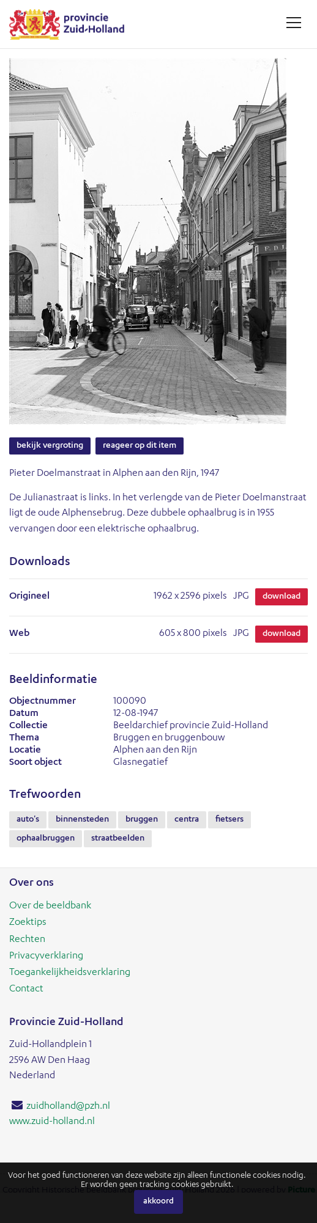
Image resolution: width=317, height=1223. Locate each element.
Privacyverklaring (46, 956)
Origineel (29, 596)
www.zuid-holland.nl (52, 1122)
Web (19, 634)
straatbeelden (117, 839)
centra (186, 820)
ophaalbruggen (46, 839)
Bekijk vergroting (50, 446)
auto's (28, 820)
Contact (26, 989)
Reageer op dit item (139, 446)
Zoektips (28, 923)
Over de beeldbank (50, 906)
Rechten (27, 940)
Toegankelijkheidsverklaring (69, 973)
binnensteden (82, 820)
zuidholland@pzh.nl (68, 1106)
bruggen (141, 820)
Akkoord (158, 1202)
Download (281, 597)
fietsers (229, 820)
